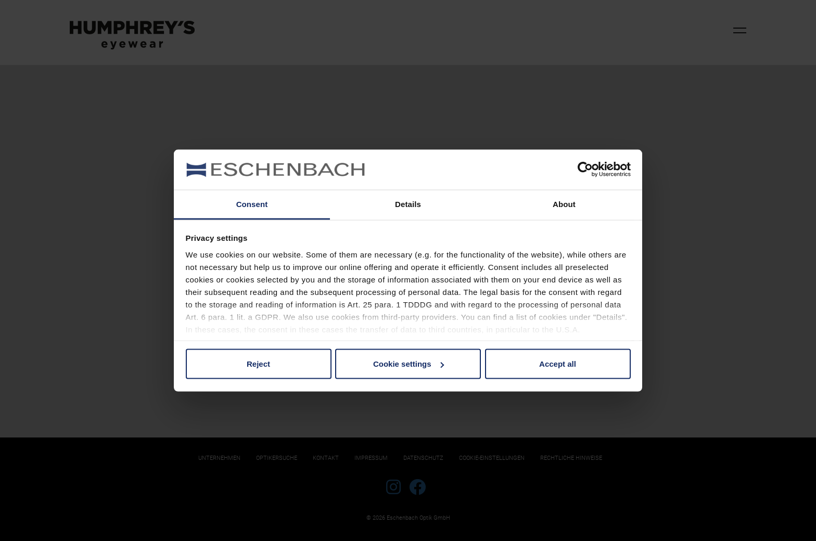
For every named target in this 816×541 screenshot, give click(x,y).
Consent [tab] (252, 203)
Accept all (557, 363)
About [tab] (564, 203)
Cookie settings (408, 363)
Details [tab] (408, 203)
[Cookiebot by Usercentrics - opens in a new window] (585, 169)
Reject (258, 363)
